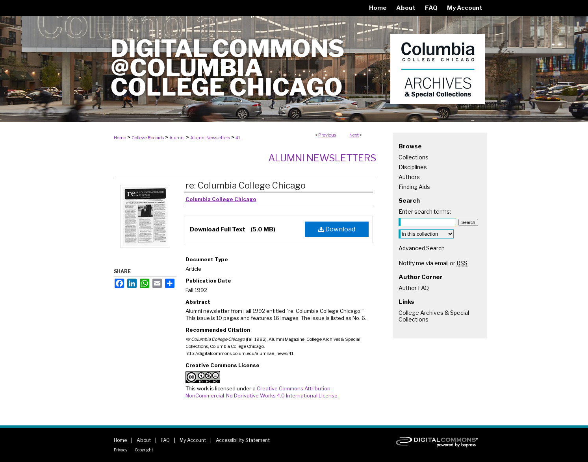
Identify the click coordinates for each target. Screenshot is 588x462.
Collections (413, 157)
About (144, 440)
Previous (327, 135)
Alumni (177, 137)
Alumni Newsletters (210, 137)
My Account (193, 440)
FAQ (165, 440)
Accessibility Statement (243, 440)
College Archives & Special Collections (434, 316)
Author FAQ (414, 288)
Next (354, 135)
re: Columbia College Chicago (245, 185)
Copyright (144, 449)
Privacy (120, 449)
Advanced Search (422, 248)
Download (336, 229)
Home (120, 137)
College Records (148, 137)
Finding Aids (414, 186)
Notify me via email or (433, 263)
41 (238, 137)
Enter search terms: (425, 211)
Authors (409, 177)
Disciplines (413, 167)
